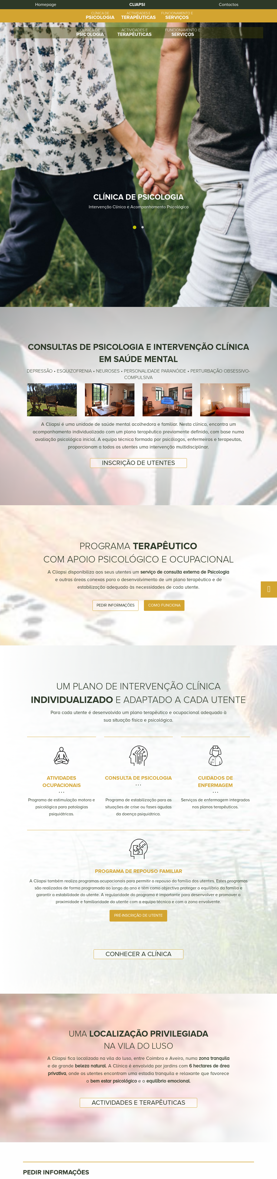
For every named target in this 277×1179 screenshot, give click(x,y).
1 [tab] (134, 98)
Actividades (149, 1148)
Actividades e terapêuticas (138, 930)
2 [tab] (142, 98)
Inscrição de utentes (138, 290)
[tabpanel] (138, 67)
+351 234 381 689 (170, 1160)
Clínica (119, 1148)
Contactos (225, 1148)
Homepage (24, 8)
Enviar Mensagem (232, 1116)
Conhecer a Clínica (138, 782)
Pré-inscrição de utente (138, 743)
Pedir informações (115, 433)
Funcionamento (188, 1148)
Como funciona (164, 433)
